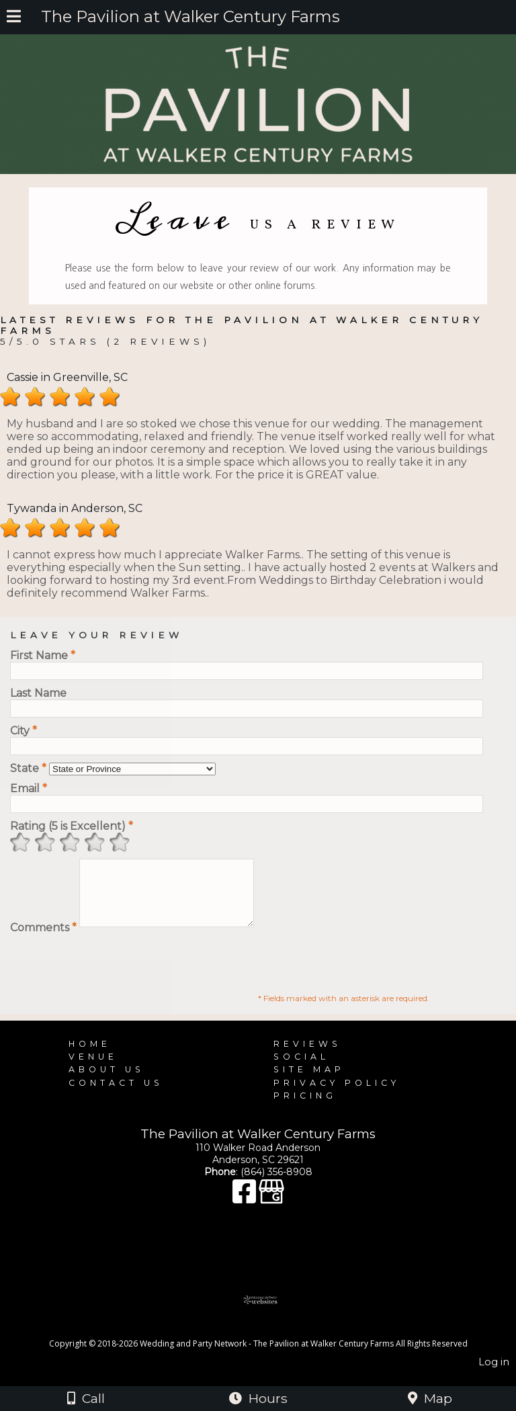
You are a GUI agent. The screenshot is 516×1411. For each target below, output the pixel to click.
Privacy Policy (336, 1095)
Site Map (309, 1081)
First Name (42, 655)
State (28, 768)
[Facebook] (245, 1210)
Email (28, 788)
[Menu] (14, 18)
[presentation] (112, 972)
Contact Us (116, 1095)
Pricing (305, 1108)
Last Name (38, 693)
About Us (106, 1081)
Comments (43, 939)
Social (301, 1069)
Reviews (307, 1056)
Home (90, 1056)
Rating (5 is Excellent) (71, 826)
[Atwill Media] (270, 1341)
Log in (493, 1374)
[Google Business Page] (271, 1210)
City (23, 730)
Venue (93, 1069)
